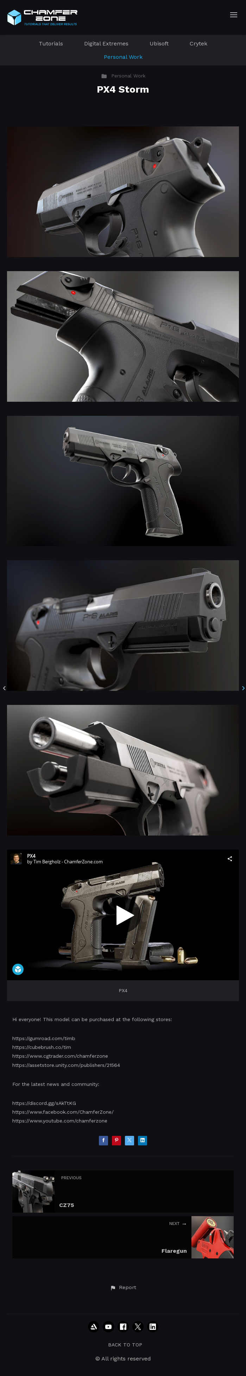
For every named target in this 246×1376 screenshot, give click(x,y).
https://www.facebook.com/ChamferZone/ (63, 1112)
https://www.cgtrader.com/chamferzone (60, 1056)
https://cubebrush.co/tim (41, 1047)
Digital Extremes (106, 43)
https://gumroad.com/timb (43, 1038)
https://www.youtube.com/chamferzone (59, 1121)
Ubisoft (159, 43)
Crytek (198, 43)
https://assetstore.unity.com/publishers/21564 (66, 1065)
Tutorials (51, 43)
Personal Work (123, 57)
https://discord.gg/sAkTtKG (44, 1103)
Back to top (125, 1344)
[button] (123, 1288)
